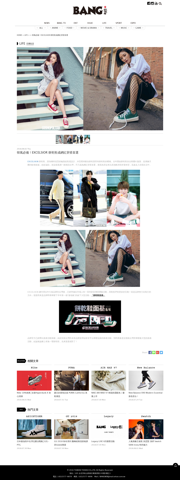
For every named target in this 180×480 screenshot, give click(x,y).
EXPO (133, 23)
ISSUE (90, 23)
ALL (41, 28)
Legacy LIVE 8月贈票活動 (103, 441)
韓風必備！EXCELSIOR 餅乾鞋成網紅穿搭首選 (50, 35)
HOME (19, 35)
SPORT (119, 23)
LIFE (104, 23)
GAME (138, 28)
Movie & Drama (89, 28)
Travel (108, 28)
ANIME (55, 28)
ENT (76, 23)
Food (69, 28)
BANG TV (61, 23)
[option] (90, 88)
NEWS (47, 23)
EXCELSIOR (33, 161)
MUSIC (124, 28)
